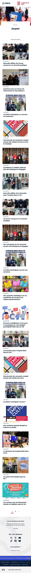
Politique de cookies (15, 564)
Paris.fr (28, 558)
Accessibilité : (20, 562)
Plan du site (25, 564)
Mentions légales (5, 562)
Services (15, 25)
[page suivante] (18, 511)
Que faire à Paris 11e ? (15, 569)
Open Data (5, 564)
